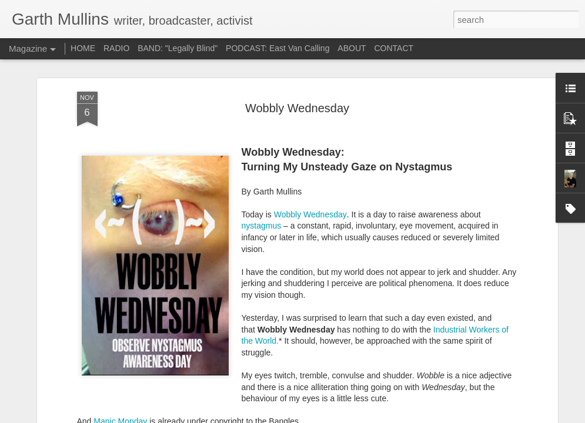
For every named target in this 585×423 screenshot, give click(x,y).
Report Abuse (455, 416)
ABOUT (351, 48)
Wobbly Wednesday (310, 92)
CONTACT (393, 48)
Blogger (421, 416)
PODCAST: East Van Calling (277, 48)
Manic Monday (120, 299)
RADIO (116, 48)
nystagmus (262, 103)
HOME (83, 48)
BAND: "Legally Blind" (178, 48)
